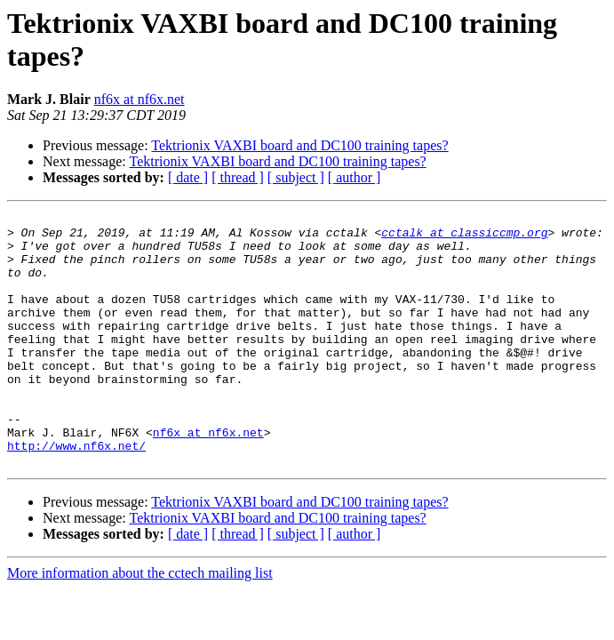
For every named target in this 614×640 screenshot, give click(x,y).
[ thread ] (237, 177)
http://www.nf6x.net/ (76, 493)
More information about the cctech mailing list (140, 623)
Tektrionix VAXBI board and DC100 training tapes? (299, 145)
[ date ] (188, 177)
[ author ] (354, 177)
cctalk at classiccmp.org (464, 237)
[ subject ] (295, 177)
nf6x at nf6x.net (139, 99)
